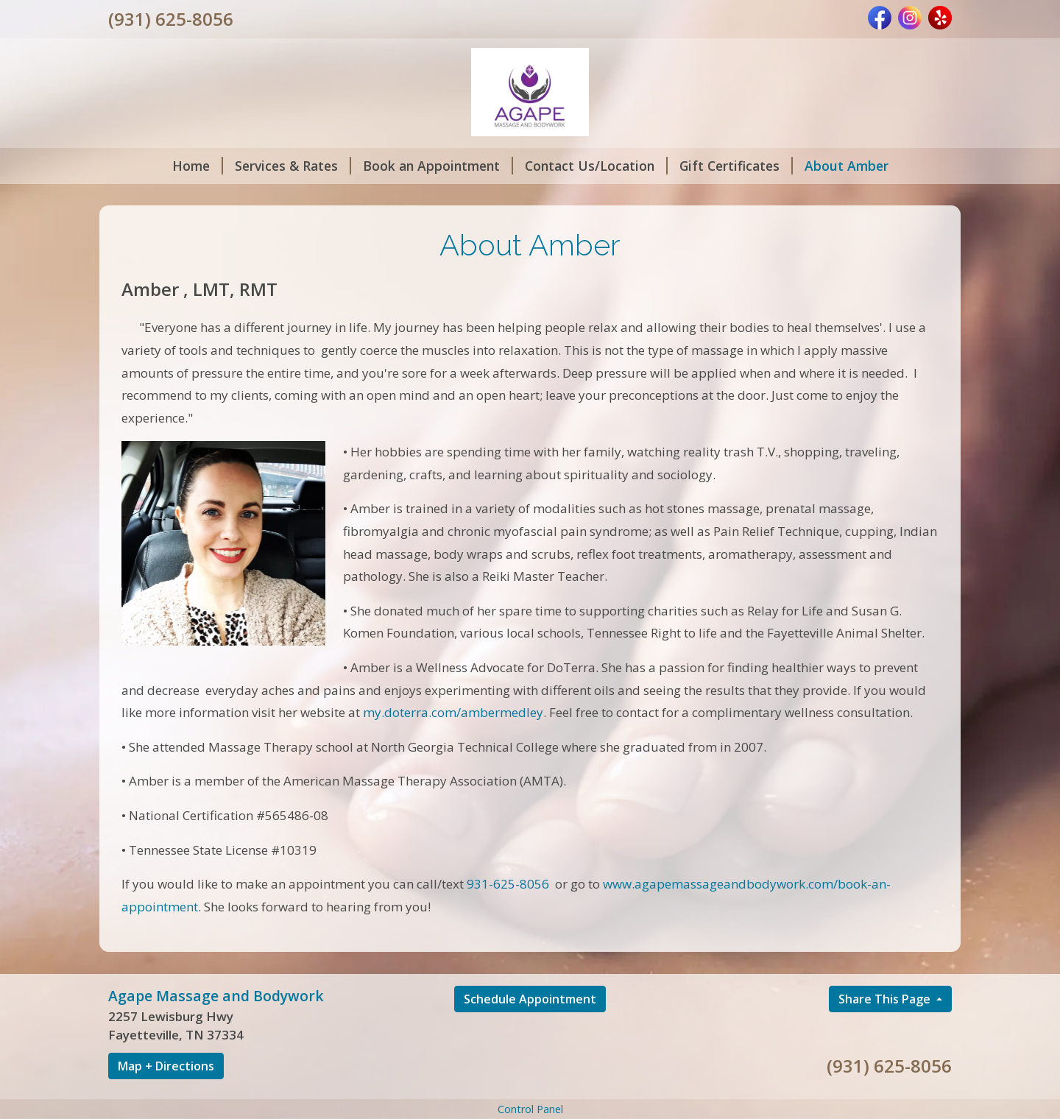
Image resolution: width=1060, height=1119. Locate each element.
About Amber (846, 165)
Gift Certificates (736, 165)
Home (197, 165)
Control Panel (530, 1109)
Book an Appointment (438, 165)
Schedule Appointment (530, 999)
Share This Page (885, 999)
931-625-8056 (508, 883)
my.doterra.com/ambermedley (453, 712)
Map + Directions (166, 1066)
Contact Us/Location (596, 165)
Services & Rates (293, 165)
